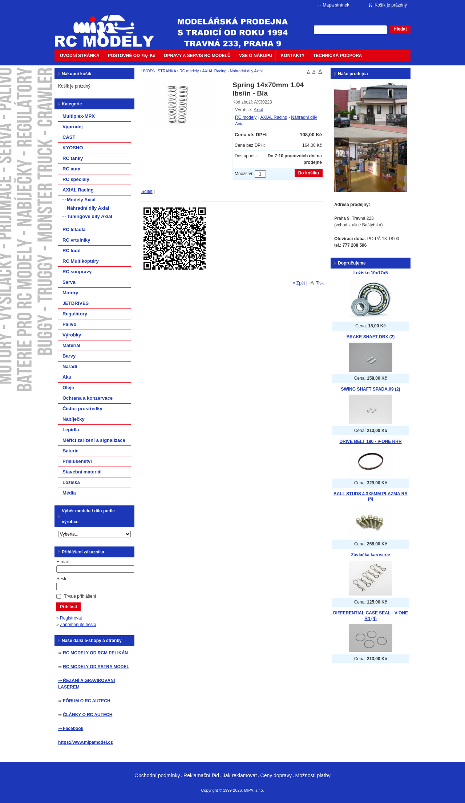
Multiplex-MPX (78, 116)
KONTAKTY (293, 55)
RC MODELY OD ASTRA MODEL (96, 666)
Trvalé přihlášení (80, 596)
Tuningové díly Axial (89, 216)
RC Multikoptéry (80, 261)
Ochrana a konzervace (87, 398)
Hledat (400, 29)
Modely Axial (81, 199)
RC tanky (72, 158)
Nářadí (69, 366)
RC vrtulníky (76, 240)
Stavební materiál (82, 472)
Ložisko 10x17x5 (370, 272)
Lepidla (70, 429)
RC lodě (71, 250)
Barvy (69, 356)
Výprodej (72, 126)
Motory (70, 292)
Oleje (68, 387)
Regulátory (74, 313)
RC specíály (75, 179)
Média (69, 493)
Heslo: (62, 578)
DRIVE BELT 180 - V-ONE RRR (370, 441)
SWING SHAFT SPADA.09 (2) (370, 389)
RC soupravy (77, 271)
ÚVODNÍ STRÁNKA (80, 55)
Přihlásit (68, 606)
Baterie (70, 450)
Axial (258, 109)
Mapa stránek (336, 5)
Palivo (69, 324)
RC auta (71, 169)
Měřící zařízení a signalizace (93, 440)
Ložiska (71, 482)
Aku (67, 377)
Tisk (320, 283)
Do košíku (308, 172)
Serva (68, 282)
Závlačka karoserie (370, 554)
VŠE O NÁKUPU (255, 55)
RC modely (189, 71)
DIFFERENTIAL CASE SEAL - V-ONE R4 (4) (370, 615)
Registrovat (71, 618)
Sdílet (147, 191)
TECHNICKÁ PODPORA (337, 55)
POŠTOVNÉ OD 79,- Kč (131, 55)
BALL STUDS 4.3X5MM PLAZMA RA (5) (370, 496)
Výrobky (71, 335)
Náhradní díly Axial (246, 71)
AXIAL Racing (214, 71)
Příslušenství (77, 461)
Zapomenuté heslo (78, 624)
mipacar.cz (108, 26)
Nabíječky (73, 419)
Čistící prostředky (82, 408)
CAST (68, 137)
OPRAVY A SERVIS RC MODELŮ (197, 55)
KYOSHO (72, 147)
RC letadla (74, 229)
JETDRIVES (75, 303)
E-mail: (63, 561)
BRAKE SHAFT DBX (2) (371, 336)
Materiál (71, 345)
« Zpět (299, 283)
